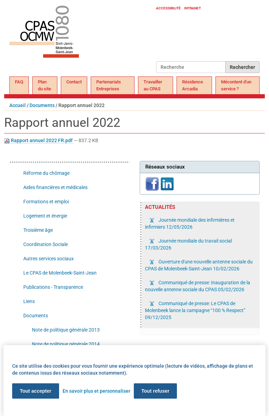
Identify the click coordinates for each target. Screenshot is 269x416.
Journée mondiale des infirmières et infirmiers (190, 223)
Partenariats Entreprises (108, 85)
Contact (74, 81)
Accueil (17, 105)
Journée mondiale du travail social (188, 244)
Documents (42, 105)
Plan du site (44, 85)
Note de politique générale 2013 (66, 330)
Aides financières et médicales (55, 187)
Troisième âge (38, 230)
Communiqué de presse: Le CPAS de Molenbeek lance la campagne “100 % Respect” (195, 310)
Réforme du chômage (46, 173)
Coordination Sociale (45, 244)
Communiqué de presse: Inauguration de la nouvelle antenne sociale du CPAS (197, 286)
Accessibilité (168, 8)
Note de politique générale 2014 (66, 344)
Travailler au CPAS (153, 85)
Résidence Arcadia (192, 85)
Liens (29, 301)
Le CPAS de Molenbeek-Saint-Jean (60, 273)
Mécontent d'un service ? (236, 85)
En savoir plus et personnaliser (96, 391)
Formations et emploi (46, 201)
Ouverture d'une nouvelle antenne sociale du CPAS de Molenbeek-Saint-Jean (199, 265)
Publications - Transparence (53, 287)
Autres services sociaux (48, 258)
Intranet (192, 8)
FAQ (19, 81)
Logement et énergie (45, 216)
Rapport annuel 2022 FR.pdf (39, 141)
